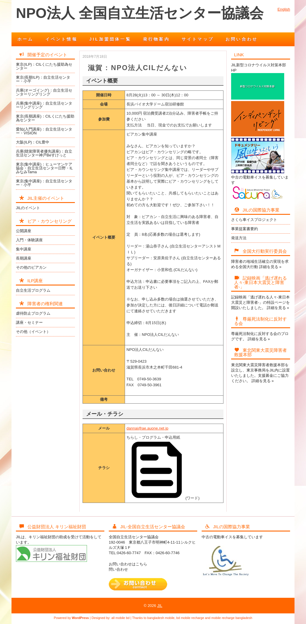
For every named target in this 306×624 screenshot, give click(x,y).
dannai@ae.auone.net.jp (147, 428)
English (283, 9)
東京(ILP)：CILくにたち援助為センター (44, 66)
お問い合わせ (242, 39)
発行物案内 (156, 39)
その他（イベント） (33, 331)
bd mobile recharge (190, 618)
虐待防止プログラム (33, 313)
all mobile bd (120, 618)
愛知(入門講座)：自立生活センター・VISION (44, 131)
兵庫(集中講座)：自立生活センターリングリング (44, 105)
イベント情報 (61, 39)
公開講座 (23, 231)
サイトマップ (198, 39)
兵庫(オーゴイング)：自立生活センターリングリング (44, 92)
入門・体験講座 (29, 240)
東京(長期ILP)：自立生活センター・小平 (43, 79)
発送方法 (238, 238)
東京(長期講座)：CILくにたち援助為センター (45, 118)
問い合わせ (118, 569)
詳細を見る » (270, 267)
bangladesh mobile (161, 618)
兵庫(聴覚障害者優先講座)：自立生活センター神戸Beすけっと (44, 153)
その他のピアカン (31, 267)
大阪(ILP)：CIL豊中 (32, 142)
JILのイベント (28, 208)
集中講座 (23, 249)
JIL (159, 605)
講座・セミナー (29, 322)
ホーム (25, 39)
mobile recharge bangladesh (231, 618)
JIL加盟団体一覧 (110, 39)
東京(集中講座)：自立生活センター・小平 (44, 183)
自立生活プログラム (33, 290)
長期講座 (23, 258)
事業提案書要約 (244, 229)
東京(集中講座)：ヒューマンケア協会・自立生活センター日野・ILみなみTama (44, 168)
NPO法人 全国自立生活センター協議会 (140, 13)
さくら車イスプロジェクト (254, 219)
